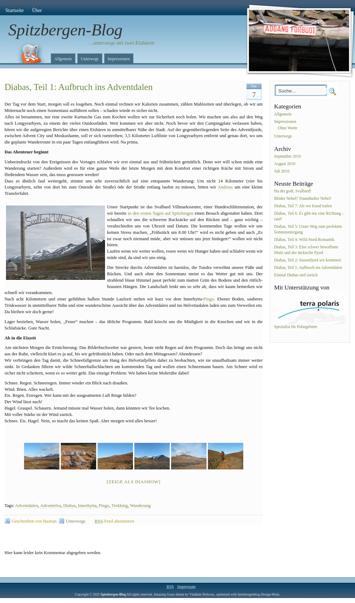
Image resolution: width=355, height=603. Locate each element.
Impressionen (119, 59)
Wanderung (140, 505)
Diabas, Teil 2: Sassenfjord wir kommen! (307, 260)
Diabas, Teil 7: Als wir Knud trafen (303, 206)
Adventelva (50, 505)
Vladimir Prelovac (201, 594)
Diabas (69, 505)
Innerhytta (87, 505)
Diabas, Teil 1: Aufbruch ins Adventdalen (79, 87)
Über (37, 10)
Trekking (119, 505)
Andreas (225, 187)
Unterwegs (90, 59)
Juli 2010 (281, 171)
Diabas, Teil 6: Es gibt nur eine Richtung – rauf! (309, 216)
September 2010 (287, 156)
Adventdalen (26, 505)
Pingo (208, 299)
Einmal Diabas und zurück (296, 275)
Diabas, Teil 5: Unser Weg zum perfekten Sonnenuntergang (308, 229)
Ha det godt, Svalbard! (292, 191)
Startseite (14, 10)
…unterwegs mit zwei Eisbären (121, 43)
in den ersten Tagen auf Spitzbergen (160, 213)
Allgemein (63, 59)
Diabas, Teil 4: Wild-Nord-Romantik (304, 239)
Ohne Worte (287, 128)
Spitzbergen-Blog (65, 30)
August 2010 (284, 164)
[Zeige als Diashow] (134, 481)
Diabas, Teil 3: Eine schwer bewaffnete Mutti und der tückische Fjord (306, 250)
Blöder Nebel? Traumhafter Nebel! (302, 199)
